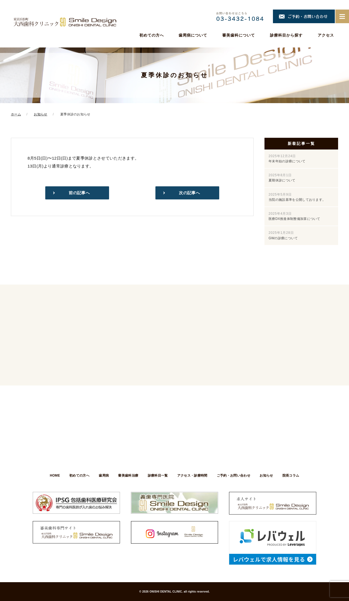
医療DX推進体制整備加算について (294, 216)
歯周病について (193, 35)
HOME (54, 475)
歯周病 (103, 475)
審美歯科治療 (128, 475)
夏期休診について (282, 177)
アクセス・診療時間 (192, 475)
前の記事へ (79, 192)
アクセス (326, 35)
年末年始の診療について (287, 158)
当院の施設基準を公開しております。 (297, 197)
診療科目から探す (286, 35)
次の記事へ (189, 192)
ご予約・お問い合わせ (234, 475)
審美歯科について (238, 35)
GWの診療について (283, 235)
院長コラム (291, 475)
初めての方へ (151, 35)
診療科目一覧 (158, 475)
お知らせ (266, 475)
